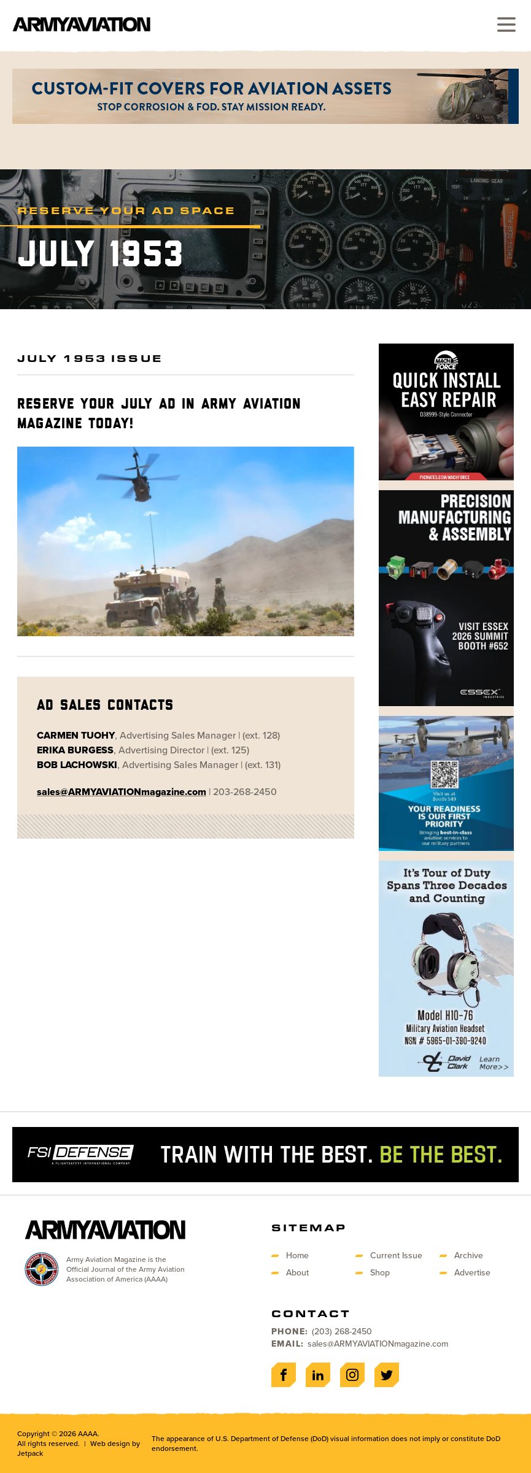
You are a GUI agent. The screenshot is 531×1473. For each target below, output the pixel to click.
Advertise (472, 1272)
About (297, 1272)
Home (297, 1255)
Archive (468, 1255)
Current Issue (396, 1255)
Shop (380, 1272)
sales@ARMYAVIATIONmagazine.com (378, 1343)
